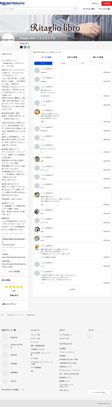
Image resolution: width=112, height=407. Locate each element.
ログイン (95, 3)
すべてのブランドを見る (10, 390)
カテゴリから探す (89, 9)
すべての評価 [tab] (46, 57)
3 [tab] (100, 63)
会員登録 (106, 3)
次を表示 (72, 289)
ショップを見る (14, 271)
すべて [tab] (43, 63)
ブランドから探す (104, 9)
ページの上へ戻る (99, 392)
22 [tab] (81, 63)
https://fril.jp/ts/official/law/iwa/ (14, 257)
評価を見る (14, 295)
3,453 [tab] (62, 63)
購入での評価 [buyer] (98, 57)
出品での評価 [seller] (72, 57)
